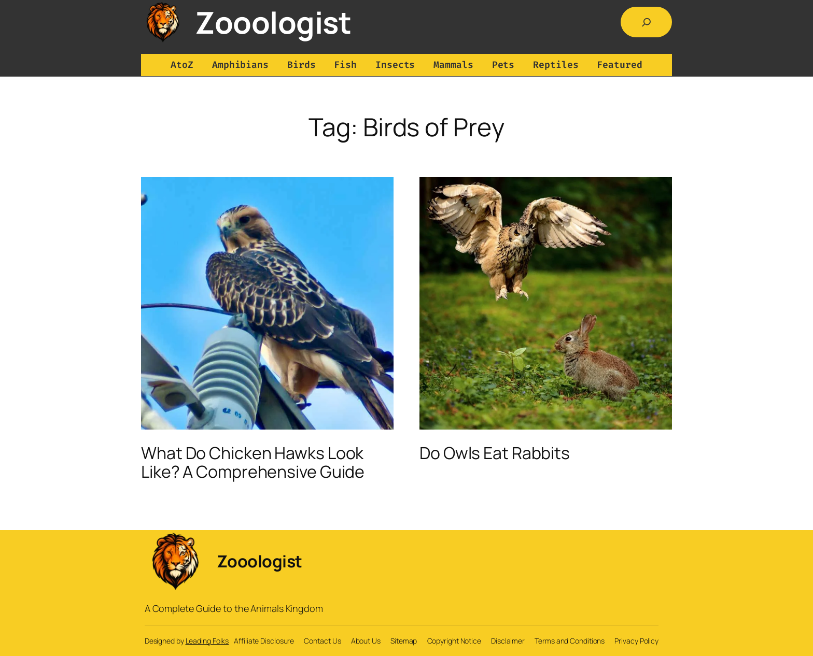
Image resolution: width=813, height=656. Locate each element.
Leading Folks (207, 641)
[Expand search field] (646, 22)
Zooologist (273, 22)
